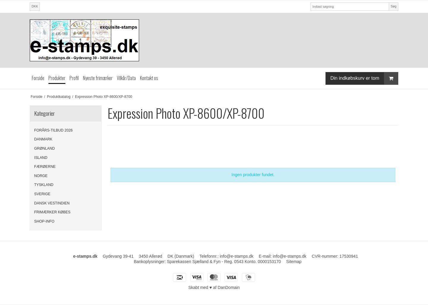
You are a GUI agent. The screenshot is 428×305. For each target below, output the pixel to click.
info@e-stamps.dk (289, 256)
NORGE (41, 176)
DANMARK (43, 139)
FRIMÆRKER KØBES (52, 212)
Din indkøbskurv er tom (364, 78)
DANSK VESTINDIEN (52, 203)
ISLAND (40, 158)
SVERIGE (42, 194)
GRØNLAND (44, 148)
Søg (393, 6)
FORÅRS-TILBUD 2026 (53, 130)
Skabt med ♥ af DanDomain (214, 287)
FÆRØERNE (45, 167)
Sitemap (293, 261)
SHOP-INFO (44, 221)
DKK (35, 6)
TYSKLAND (44, 185)
